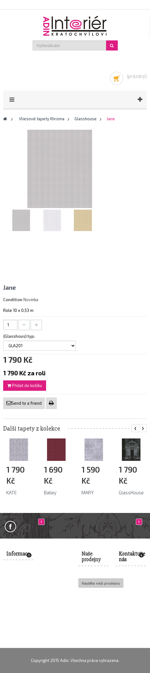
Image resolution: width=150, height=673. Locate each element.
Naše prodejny (91, 557)
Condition (12, 299)
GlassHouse (131, 492)
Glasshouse (86, 118)
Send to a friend (26, 403)
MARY (87, 492)
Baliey (50, 492)
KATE (11, 492)
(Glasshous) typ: (19, 336)
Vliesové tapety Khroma (41, 118)
